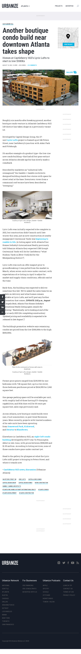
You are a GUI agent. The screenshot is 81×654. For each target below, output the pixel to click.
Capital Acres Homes (35, 479)
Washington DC (8, 605)
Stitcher (46, 595)
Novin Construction (41, 482)
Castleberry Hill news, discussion (20, 469)
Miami (4, 615)
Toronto (5, 621)
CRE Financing (27, 585)
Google (46, 592)
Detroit (5, 608)
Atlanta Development (10, 493)
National (5, 585)
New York (6, 618)
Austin (5, 595)
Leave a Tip (67, 585)
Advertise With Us (29, 592)
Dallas (5, 602)
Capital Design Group (9, 482)
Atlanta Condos (43, 489)
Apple (45, 585)
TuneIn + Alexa (49, 602)
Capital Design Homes (25, 482)
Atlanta (25, 6)
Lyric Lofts (22, 479)
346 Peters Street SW (9, 479)
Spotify (46, 588)
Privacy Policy (69, 595)
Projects (58, 6)
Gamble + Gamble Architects (12, 486)
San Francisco (8, 624)
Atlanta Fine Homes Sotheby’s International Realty (19, 489)
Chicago (5, 598)
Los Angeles (7, 611)
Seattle (5, 588)
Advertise (69, 6)
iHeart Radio (48, 598)
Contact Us (68, 588)
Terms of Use (68, 592)
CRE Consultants (29, 588)
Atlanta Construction (26, 493)
